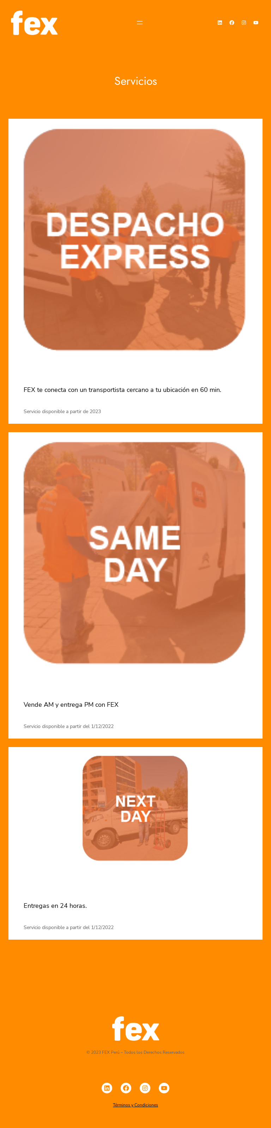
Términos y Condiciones (135, 1105)
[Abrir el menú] (140, 22)
